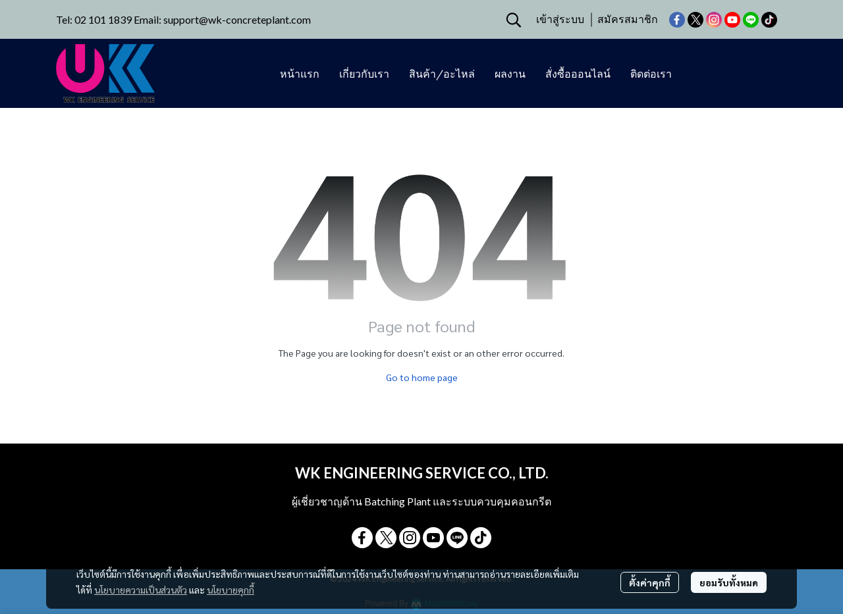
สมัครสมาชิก (627, 19)
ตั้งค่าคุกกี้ (649, 582)
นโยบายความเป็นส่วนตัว (140, 590)
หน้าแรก (299, 73)
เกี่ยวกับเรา (364, 73)
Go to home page (422, 377)
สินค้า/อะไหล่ (442, 73)
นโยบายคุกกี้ (230, 590)
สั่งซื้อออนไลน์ (578, 73)
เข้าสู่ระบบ (560, 19)
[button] (514, 20)
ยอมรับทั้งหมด (728, 582)
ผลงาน (510, 73)
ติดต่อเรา (651, 73)
